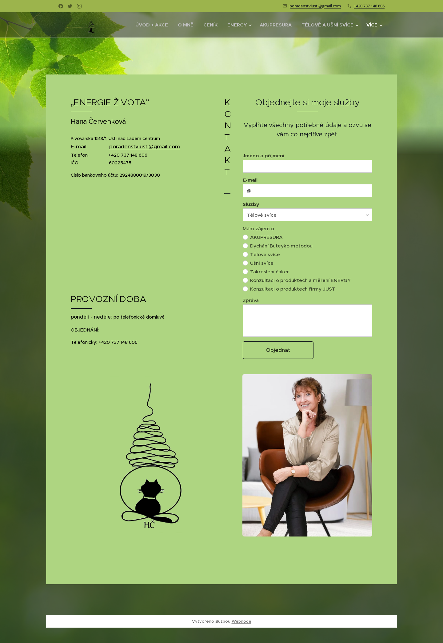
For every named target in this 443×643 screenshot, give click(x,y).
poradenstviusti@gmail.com (315, 6)
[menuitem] (153, 25)
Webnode (241, 621)
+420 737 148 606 (369, 6)
